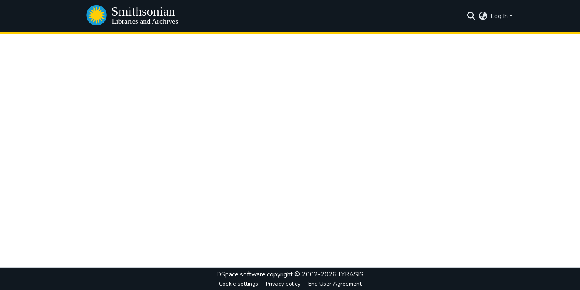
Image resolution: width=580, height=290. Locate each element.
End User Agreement (335, 284)
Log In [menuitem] (499, 16)
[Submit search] (471, 16)
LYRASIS (351, 274)
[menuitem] (483, 16)
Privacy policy (283, 284)
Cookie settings (238, 284)
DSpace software (240, 274)
